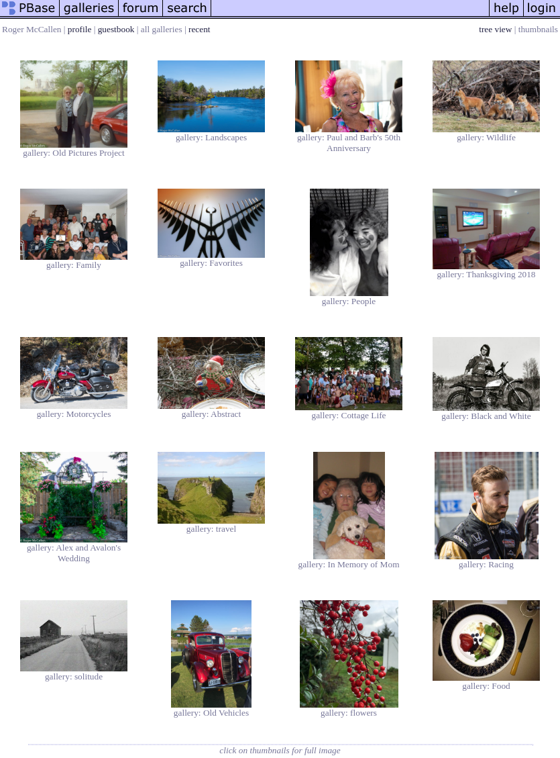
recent (199, 29)
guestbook (116, 29)
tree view (495, 29)
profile (80, 29)
